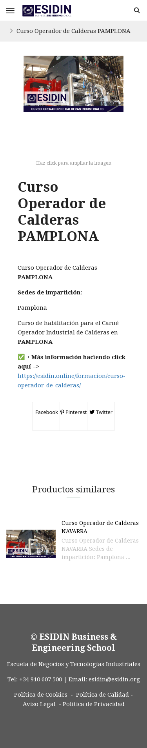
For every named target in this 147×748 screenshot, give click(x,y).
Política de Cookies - (43, 694)
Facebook (46, 412)
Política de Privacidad (94, 704)
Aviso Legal (39, 704)
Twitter (101, 412)
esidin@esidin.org (114, 679)
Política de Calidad (102, 694)
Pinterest (73, 412)
